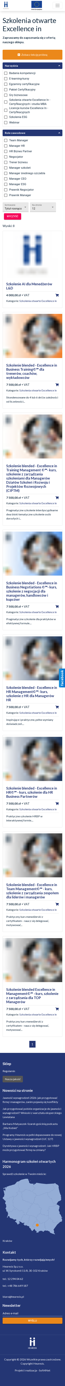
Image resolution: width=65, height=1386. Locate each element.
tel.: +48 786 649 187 (15, 1285)
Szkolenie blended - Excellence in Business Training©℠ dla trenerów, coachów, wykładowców (31, 371)
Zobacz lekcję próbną (32, 54)
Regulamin (9, 1071)
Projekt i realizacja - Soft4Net (32, 1370)
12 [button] (33, 208)
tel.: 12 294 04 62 (13, 1278)
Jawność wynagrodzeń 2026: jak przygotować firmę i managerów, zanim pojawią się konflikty (30, 1099)
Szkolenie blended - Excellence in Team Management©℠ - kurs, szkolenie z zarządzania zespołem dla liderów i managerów (32, 891)
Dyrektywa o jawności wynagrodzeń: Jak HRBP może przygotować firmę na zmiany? (31, 1147)
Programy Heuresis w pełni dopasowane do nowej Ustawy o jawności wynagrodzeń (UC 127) (32, 1136)
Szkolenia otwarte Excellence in (38, 300)
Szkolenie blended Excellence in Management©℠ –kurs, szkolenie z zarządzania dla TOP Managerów (32, 995)
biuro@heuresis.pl (13, 1296)
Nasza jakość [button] (13, 1079)
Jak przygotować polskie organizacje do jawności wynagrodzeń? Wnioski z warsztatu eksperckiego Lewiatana (32, 1113)
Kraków (7, 1240)
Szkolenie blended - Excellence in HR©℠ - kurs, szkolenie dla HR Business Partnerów (31, 792)
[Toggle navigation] (57, 5)
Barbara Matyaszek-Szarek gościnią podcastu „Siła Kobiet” (30, 1126)
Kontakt (9, 1252)
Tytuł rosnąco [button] (13, 208)
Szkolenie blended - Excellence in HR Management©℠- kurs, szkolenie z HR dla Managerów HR (31, 693)
